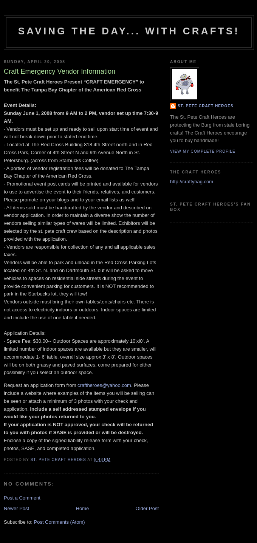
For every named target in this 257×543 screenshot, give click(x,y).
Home (82, 508)
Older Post (147, 508)
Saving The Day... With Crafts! (129, 31)
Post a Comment (22, 498)
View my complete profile (202, 151)
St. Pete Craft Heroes (206, 106)
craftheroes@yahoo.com (104, 385)
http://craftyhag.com (191, 181)
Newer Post (16, 508)
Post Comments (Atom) (59, 522)
